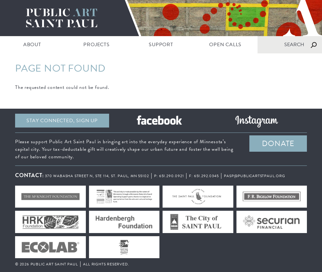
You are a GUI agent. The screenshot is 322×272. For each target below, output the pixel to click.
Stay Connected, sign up (61, 120)
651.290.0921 (171, 176)
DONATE (278, 143)
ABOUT (32, 44)
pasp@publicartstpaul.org (254, 176)
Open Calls (225, 44)
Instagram (257, 121)
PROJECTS (96, 44)
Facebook (159, 121)
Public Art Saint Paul (161, 18)
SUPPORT (161, 44)
